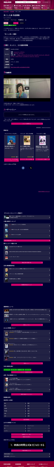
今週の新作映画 (27, 5)
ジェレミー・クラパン (19, 52)
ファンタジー (6, 19)
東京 (5, 403)
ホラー (29, 430)
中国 (5, 413)
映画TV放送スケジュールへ (26, 394)
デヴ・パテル (15, 56)
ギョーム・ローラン (18, 53)
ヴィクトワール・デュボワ (32, 55)
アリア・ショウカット (24, 56)
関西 (5, 405)
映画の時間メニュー (8, 5)
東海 (28, 405)
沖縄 (28, 415)
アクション (6, 425)
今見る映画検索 (45, 2)
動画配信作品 (36, 8)
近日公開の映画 (36, 5)
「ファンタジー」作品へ (42, 159)
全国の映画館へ (26, 419)
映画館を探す (8, 8)
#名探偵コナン (20, 369)
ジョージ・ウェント (34, 56)
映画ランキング (46, 5)
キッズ (29, 428)
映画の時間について (26, 450)
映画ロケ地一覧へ (26, 436)
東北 (28, 408)
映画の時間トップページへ (9, 456)
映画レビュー (26, 363)
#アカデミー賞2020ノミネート (10, 25)
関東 (28, 403)
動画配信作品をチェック (27, 284)
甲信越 (5, 410)
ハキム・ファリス (21, 55)
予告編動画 (27, 8)
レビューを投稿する (26, 123)
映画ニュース (17, 8)
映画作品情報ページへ (8, 453)
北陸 (28, 410)
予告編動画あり (21, 19)
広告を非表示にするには (44, 191)
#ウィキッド (13, 369)
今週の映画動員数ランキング (10, 240)
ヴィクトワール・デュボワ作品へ (11, 160)
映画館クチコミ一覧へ (26, 434)
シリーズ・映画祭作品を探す (27, 372)
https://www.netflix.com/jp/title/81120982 (20, 67)
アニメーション (14, 19)
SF (4, 428)
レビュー (15, 23)
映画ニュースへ (26, 324)
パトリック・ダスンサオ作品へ (26, 159)
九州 (5, 415)
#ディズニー (27, 369)
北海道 (5, 408)
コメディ (6, 430)
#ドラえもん (6, 369)
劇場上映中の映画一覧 (26, 262)
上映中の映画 (17, 5)
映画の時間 (6, 11)
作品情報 (12, 11)
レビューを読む (46, 8)
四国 (28, 413)
